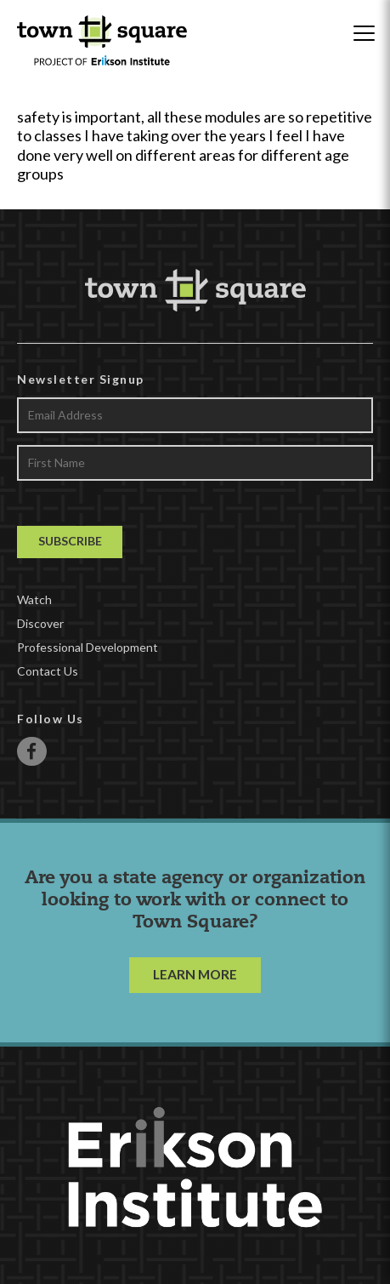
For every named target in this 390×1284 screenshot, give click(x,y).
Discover (40, 623)
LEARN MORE (195, 974)
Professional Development (87, 647)
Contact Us (47, 671)
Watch (34, 599)
